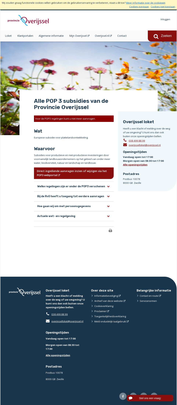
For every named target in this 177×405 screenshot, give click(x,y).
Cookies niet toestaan (163, 6)
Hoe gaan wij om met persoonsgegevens (64, 206)
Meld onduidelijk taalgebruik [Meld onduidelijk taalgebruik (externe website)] (110, 321)
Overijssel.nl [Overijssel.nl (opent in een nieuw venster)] (102, 35)
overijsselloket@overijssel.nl (142, 145)
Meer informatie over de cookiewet (145, 2)
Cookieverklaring (103, 306)
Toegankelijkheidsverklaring (110, 316)
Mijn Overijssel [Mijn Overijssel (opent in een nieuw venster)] (78, 35)
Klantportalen (25, 35)
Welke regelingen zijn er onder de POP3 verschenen (71, 186)
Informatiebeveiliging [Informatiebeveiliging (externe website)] (106, 295)
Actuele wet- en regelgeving (56, 216)
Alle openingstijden (135, 164)
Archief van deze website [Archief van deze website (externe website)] (108, 301)
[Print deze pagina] (110, 231)
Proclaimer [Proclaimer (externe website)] (100, 311)
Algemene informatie (51, 35)
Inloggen (165, 19)
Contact (122, 35)
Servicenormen (148, 301)
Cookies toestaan (139, 6)
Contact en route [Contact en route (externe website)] (149, 295)
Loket (8, 35)
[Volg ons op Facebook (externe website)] (123, 396)
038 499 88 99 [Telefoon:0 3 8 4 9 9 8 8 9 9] (137, 140)
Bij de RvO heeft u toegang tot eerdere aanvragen (70, 196)
